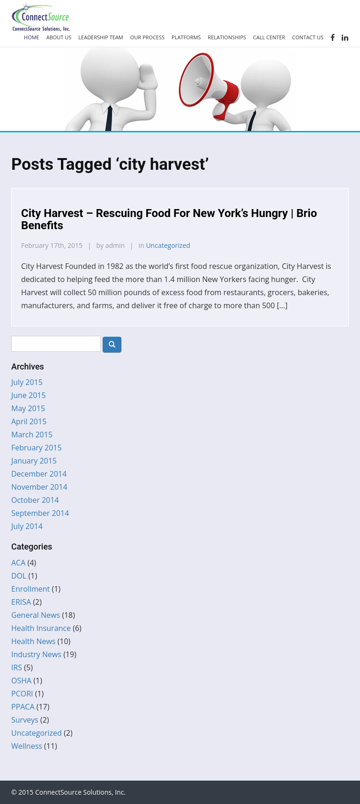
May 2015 (28, 408)
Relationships (227, 37)
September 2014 (40, 513)
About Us (59, 37)
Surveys (24, 720)
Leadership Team (100, 37)
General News (35, 615)
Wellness (26, 746)
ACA (18, 563)
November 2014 (39, 487)
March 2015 (31, 434)
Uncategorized (168, 245)
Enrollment (30, 589)
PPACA (23, 707)
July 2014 (27, 526)
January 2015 (34, 461)
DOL (18, 576)
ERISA (21, 602)
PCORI (22, 693)
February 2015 (36, 447)
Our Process (147, 37)
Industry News (36, 654)
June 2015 (28, 395)
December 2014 (39, 474)
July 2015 (27, 382)
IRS (16, 667)
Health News (33, 641)
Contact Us (307, 37)
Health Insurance (41, 628)
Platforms (186, 37)
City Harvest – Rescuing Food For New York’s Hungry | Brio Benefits (169, 219)
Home (31, 37)
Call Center (269, 37)
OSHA (21, 680)
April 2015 (28, 421)
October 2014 (35, 500)
